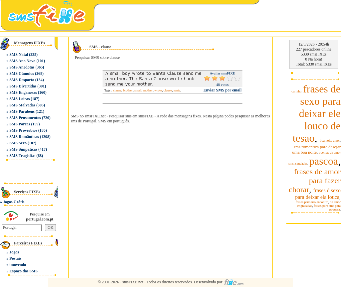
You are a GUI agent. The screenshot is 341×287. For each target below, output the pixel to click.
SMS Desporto (21, 79)
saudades (301, 163)
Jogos (14, 252)
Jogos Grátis (13, 202)
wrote (158, 90)
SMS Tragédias (22, 155)
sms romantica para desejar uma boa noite (316, 149)
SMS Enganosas (23, 92)
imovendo (17, 264)
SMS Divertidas (22, 86)
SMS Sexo (18, 143)
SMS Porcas (19, 124)
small (138, 90)
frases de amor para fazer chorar (315, 180)
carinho (296, 91)
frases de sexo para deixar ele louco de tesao (317, 113)
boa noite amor (330, 140)
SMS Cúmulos (21, 73)
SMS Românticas (24, 136)
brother (128, 90)
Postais (15, 258)
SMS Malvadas (22, 105)
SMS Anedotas (21, 67)
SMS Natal (18, 54)
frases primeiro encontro (312, 202)
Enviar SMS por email (222, 90)
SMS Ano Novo (22, 61)
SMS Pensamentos (25, 117)
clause (117, 90)
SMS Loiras (19, 98)
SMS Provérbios (23, 130)
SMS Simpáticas (23, 149)
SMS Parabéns (22, 111)
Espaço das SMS (23, 271)
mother (148, 90)
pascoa (323, 161)
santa (176, 90)
